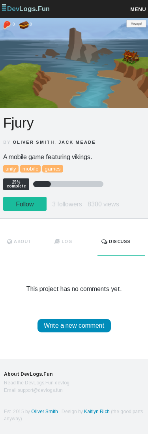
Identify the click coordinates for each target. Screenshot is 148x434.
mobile (30, 169)
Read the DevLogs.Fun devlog (36, 383)
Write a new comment (74, 325)
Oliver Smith (33, 142)
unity (11, 169)
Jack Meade (77, 142)
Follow (25, 204)
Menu (138, 9)
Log (63, 241)
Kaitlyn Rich (97, 411)
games (53, 169)
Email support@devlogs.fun (33, 390)
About (19, 241)
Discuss (116, 241)
